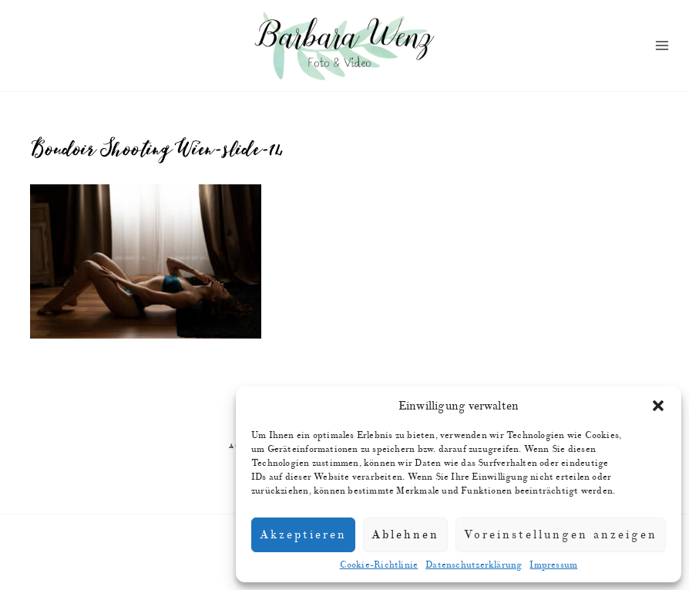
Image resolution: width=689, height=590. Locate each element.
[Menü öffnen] (661, 46)
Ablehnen (405, 535)
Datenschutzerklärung (473, 565)
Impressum (553, 565)
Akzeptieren (303, 535)
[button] (658, 405)
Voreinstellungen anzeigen (560, 535)
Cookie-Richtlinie (379, 565)
